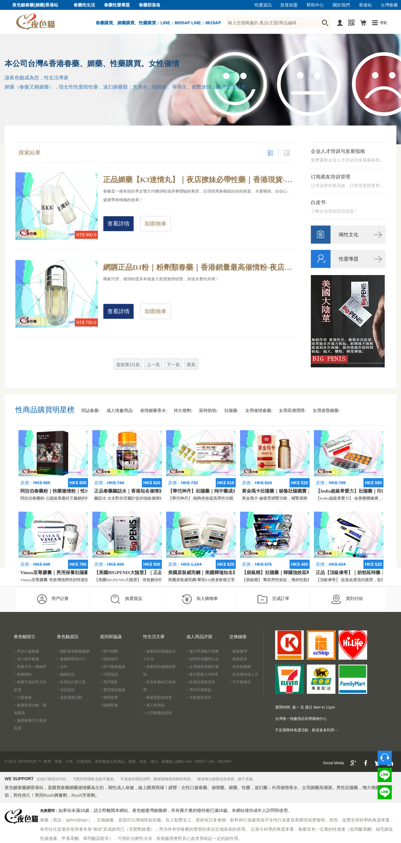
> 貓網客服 (109, 705)
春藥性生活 (84, 5)
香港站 (365, 5)
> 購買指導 (109, 697)
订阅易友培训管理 (330, 176)
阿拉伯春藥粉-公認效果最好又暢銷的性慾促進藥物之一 (69, 498)
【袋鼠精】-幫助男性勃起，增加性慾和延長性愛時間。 (290, 579)
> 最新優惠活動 (69, 697)
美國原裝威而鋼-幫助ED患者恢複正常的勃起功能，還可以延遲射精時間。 (233, 579)
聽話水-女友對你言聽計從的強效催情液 (128, 498)
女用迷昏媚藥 (326, 410)
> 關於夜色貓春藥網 (73, 651)
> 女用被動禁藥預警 (202, 667)
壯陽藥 (230, 410)
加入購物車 (199, 599)
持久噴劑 (182, 410)
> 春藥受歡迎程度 (157, 697)
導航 (383, 23)
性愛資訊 (263, 5)
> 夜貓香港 (238, 659)
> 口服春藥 (23, 697)
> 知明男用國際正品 (202, 659)
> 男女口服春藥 (26, 651)
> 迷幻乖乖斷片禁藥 (202, 651)
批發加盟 (289, 5)
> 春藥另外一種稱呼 (30, 667)
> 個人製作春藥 (26, 659)
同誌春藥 (89, 410)
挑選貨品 (126, 599)
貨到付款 (347, 599)
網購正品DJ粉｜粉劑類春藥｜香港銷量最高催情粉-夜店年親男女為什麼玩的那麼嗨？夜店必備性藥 (199, 267)
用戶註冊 (52, 599)
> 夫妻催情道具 (198, 697)
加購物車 (155, 224)
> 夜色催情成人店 (243, 674)
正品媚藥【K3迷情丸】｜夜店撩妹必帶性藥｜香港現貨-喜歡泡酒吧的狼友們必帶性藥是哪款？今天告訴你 (199, 180)
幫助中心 (315, 5)
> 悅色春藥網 (240, 667)
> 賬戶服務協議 (112, 667)
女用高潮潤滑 (292, 410)
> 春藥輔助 (23, 674)
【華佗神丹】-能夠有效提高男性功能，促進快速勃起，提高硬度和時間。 (232, 498)
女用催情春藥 (258, 410)
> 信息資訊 (66, 690)
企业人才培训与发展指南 (338, 151)
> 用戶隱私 (109, 682)
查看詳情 (118, 224)
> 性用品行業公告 (71, 682)
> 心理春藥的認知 (157, 713)
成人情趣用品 (119, 410)
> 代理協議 (109, 674)
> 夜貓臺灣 (238, 651)
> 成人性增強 (154, 705)
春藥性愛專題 (117, 5)
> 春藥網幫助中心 (71, 659)
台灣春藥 (389, 5)
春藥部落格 (149, 5)
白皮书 (318, 202)
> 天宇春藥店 (240, 682)
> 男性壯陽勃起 (198, 690)
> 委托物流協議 (112, 690)
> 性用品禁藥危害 (200, 682)
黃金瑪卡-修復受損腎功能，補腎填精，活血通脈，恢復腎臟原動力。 (302, 498)
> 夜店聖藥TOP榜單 (202, 674)
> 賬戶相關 (109, 651)
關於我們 (341, 5)
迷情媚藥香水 (153, 410)
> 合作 (62, 667)
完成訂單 (273, 599)
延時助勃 (207, 410)
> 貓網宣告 (66, 674)
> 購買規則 (109, 659)
